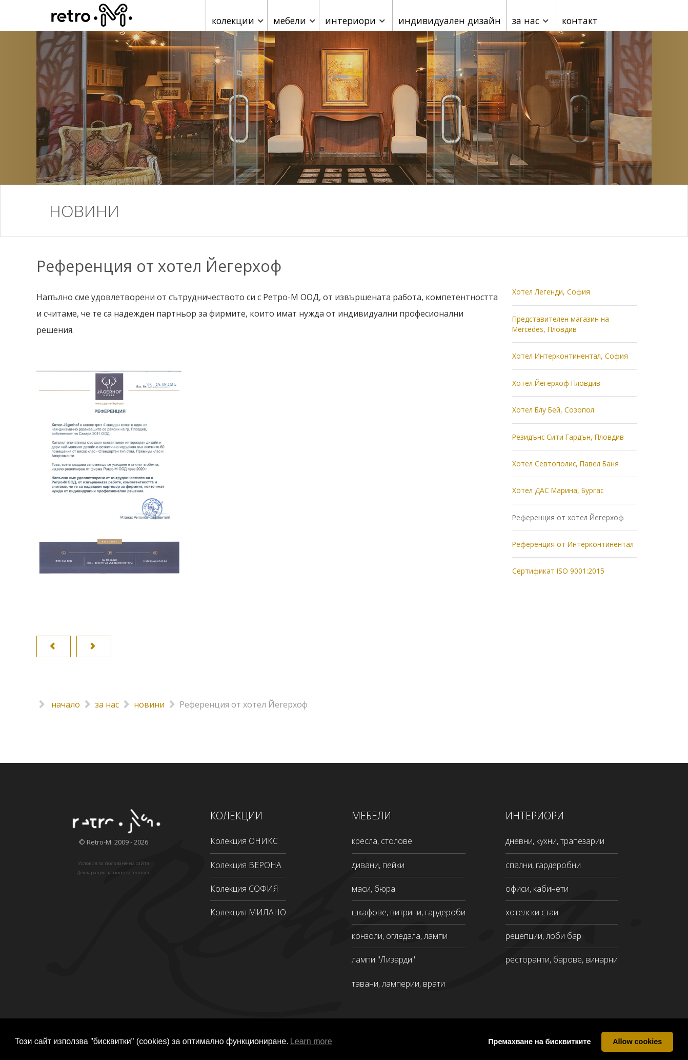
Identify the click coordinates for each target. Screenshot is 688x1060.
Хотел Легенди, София (551, 292)
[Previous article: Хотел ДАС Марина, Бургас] (53, 646)
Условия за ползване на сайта (113, 863)
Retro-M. (100, 842)
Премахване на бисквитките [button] (539, 1041)
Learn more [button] (311, 1041)
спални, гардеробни (543, 865)
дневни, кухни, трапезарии (554, 841)
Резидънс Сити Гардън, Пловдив (568, 437)
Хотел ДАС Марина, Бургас (557, 490)
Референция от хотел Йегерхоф (568, 517)
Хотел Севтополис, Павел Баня (565, 463)
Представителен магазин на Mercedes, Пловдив (560, 324)
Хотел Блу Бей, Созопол (553, 410)
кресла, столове (382, 841)
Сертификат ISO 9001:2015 (558, 571)
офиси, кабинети (537, 888)
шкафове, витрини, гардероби (409, 912)
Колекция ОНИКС (244, 841)
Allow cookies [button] (637, 1041)
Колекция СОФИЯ (244, 888)
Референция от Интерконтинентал (573, 544)
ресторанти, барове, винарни (561, 959)
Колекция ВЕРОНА (245, 865)
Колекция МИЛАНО (248, 912)
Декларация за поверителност (113, 872)
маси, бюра (373, 888)
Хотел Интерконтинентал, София (570, 356)
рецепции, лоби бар (543, 935)
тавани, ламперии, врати (398, 983)
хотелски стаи (531, 912)
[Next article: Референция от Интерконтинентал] (93, 646)
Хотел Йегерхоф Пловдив (556, 383)
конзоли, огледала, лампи (400, 935)
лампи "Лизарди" (383, 959)
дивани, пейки (378, 865)
